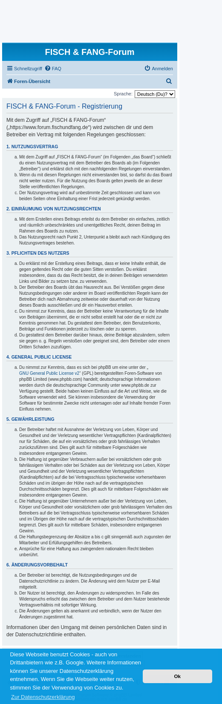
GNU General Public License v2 (49, 373)
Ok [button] (177, 676)
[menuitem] (52, 68)
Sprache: (123, 93)
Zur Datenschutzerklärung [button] (43, 697)
